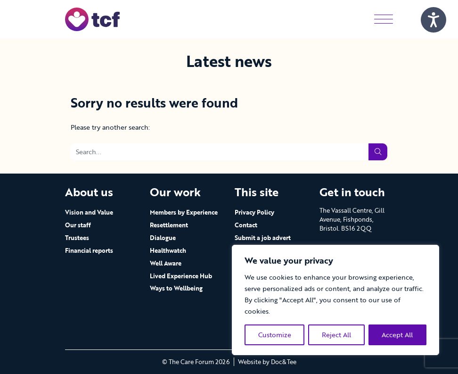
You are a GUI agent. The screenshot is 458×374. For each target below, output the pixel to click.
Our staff (78, 225)
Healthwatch (168, 250)
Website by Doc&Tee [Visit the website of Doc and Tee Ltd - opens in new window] (267, 361)
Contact (246, 225)
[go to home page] (92, 19)
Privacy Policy (254, 212)
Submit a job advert (263, 237)
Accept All (397, 335)
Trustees (77, 237)
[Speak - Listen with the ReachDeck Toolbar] (433, 20)
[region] (335, 300)
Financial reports (89, 250)
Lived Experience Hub (181, 276)
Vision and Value (89, 212)
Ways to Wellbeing (176, 288)
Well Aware (165, 263)
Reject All (336, 335)
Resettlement (169, 225)
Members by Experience (184, 212)
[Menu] (383, 19)
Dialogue (163, 237)
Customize (274, 335)
